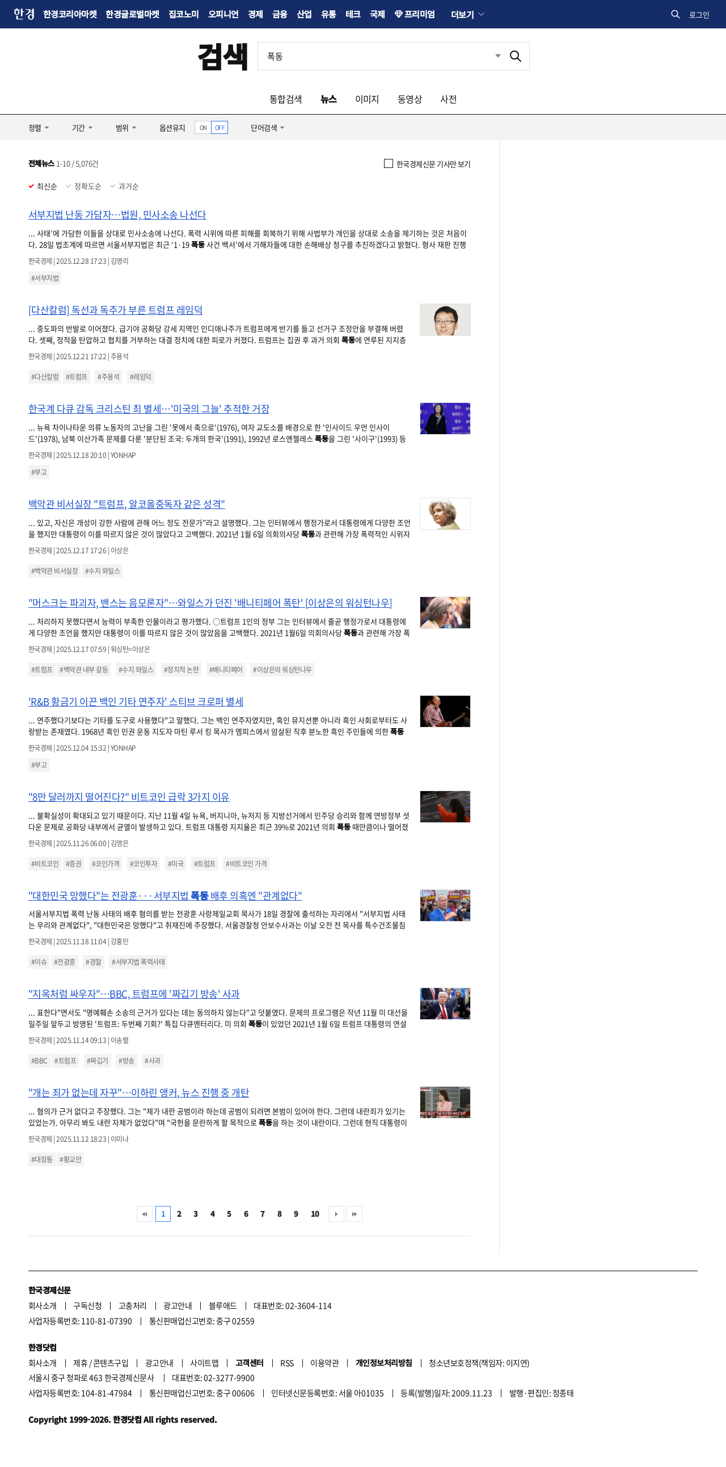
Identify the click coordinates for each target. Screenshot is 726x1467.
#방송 (126, 1061)
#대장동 (42, 1159)
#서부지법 (44, 278)
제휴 (80, 1362)
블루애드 (223, 1305)
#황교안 (70, 1159)
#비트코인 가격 (246, 864)
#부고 (39, 472)
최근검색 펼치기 (489, 56)
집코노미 (183, 14)
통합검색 (285, 99)
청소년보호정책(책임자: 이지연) (479, 1362)
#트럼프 (76, 377)
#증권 (73, 864)
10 (315, 1213)
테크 (353, 14)
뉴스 (328, 99)
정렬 (34, 127)
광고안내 (177, 1305)
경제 (255, 14)
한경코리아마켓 (69, 14)
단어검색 (264, 127)
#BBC (39, 1061)
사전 (448, 99)
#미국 (175, 864)
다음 (336, 1214)
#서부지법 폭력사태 (138, 962)
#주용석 (108, 377)
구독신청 (87, 1305)
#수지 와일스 (102, 571)
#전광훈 (64, 962)
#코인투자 (143, 864)
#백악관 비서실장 (54, 571)
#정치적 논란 (181, 670)
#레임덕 (140, 377)
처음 (145, 1214)
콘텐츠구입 (110, 1362)
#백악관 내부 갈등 (84, 670)
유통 (328, 14)
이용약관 (324, 1362)
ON (203, 127)
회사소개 (42, 1305)
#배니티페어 (226, 670)
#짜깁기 (97, 1061)
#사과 (152, 1061)
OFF (220, 127)
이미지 (367, 99)
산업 (304, 14)
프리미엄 (419, 14)
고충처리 (133, 1305)
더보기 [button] (462, 14)
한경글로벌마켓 (132, 14)
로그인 (699, 14)
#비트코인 (44, 864)
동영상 (410, 99)
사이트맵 (204, 1362)
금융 (280, 14)
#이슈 (39, 962)
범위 (122, 127)
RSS (286, 1362)
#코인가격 (105, 864)
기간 (78, 127)
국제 (377, 14)
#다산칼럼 (44, 377)
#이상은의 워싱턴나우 (282, 670)
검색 (222, 56)
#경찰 (93, 962)
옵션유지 (172, 127)
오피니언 (223, 14)
